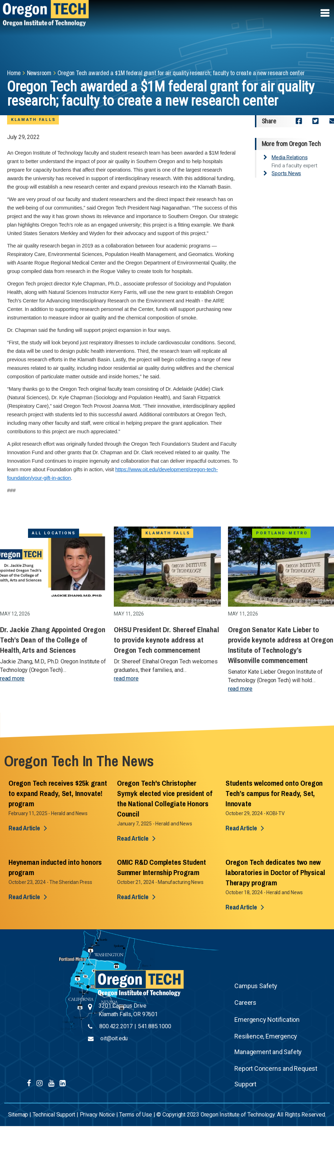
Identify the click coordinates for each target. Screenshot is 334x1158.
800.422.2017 (116, 1026)
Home (14, 72)
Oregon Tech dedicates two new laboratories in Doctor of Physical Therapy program (275, 872)
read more (12, 678)
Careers (245, 1002)
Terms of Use (135, 1114)
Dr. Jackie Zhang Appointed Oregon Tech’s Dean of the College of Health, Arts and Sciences (52, 639)
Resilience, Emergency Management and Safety (268, 1044)
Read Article (24, 828)
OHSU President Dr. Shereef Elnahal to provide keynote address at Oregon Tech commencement (166, 639)
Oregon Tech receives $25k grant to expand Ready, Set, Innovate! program (58, 793)
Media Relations (289, 157)
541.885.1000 (154, 1026)
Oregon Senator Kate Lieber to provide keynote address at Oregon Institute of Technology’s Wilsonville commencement (280, 645)
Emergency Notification (267, 1019)
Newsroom (39, 72)
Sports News (286, 173)
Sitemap (18, 1114)
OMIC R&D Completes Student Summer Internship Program (161, 867)
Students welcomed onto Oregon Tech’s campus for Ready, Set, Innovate (274, 793)
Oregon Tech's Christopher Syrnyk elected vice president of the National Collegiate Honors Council (164, 798)
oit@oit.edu (114, 1038)
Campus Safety (255, 986)
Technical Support (54, 1114)
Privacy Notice (97, 1114)
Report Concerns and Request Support (275, 1076)
